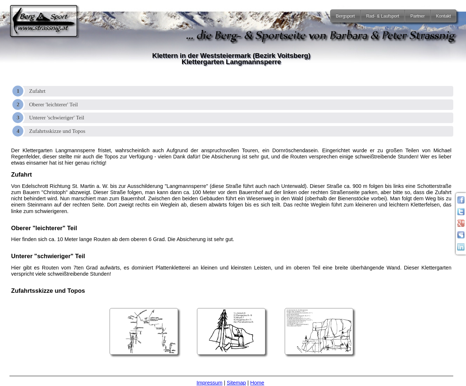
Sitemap (236, 383)
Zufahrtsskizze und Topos (57, 131)
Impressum (209, 383)
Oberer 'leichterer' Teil (53, 104)
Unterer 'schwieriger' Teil (56, 118)
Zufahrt (37, 91)
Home (257, 383)
